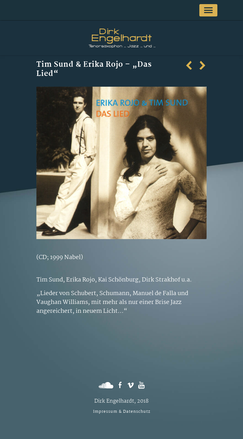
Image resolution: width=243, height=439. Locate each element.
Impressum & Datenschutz (121, 411)
